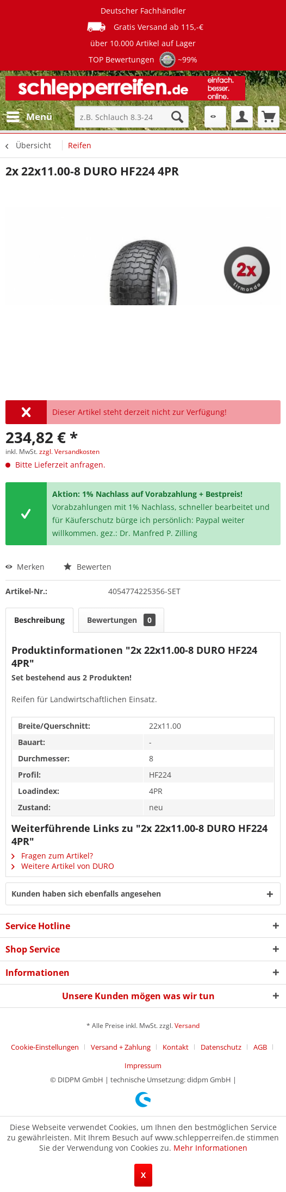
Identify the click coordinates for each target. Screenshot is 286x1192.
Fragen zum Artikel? (52, 855)
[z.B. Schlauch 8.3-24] (131, 117)
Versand (187, 1025)
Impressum (143, 1065)
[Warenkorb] (268, 117)
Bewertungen (121, 620)
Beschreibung (39, 620)
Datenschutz (221, 1047)
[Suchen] (177, 117)
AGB (260, 1047)
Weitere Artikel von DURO (62, 866)
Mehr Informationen (210, 1148)
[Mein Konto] (242, 117)
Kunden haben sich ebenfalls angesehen (86, 893)
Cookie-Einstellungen (45, 1047)
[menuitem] (29, 117)
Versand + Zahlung (121, 1047)
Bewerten (87, 567)
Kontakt (176, 1047)
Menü (29, 115)
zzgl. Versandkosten (69, 451)
